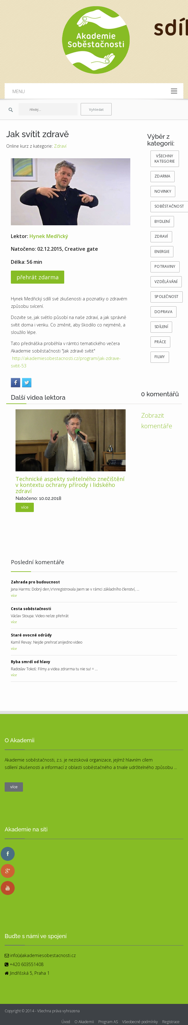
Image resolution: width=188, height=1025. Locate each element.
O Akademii (84, 1021)
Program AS (108, 1021)
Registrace (171, 1021)
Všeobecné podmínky (140, 1021)
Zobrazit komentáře (156, 420)
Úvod (65, 1021)
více (14, 595)
